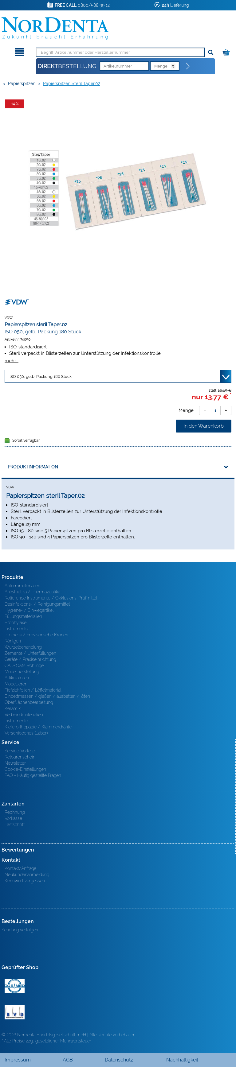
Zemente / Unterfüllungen (30, 653)
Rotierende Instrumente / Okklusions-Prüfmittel (51, 598)
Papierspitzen (21, 83)
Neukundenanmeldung (27, 874)
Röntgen (13, 640)
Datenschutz (119, 1060)
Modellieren (16, 683)
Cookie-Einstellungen (25, 769)
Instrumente (16, 628)
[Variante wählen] (118, 376)
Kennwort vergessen (25, 880)
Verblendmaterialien (24, 714)
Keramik (13, 708)
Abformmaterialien (22, 585)
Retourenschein (20, 757)
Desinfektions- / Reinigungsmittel (37, 604)
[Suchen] (210, 53)
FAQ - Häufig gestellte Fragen (33, 775)
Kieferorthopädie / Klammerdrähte (38, 726)
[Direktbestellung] (188, 66)
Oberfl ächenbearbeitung (29, 702)
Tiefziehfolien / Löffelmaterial (33, 690)
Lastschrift (15, 824)
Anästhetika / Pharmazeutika (32, 591)
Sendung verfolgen (20, 929)
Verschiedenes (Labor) (26, 733)
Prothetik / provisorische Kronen (36, 634)
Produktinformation (33, 466)
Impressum (18, 1060)
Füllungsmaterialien (23, 616)
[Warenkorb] (226, 51)
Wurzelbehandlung (23, 647)
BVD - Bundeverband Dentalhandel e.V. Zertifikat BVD (15, 1012)
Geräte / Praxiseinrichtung (30, 659)
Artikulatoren (17, 677)
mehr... (11, 360)
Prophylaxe (15, 622)
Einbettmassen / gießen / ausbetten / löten (47, 696)
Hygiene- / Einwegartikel (29, 610)
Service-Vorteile (20, 750)
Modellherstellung (22, 671)
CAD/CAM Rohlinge (24, 665)
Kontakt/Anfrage (20, 868)
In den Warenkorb (203, 426)
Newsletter (15, 763)
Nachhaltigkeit (182, 1060)
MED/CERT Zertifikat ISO (15, 986)
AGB (68, 1060)
